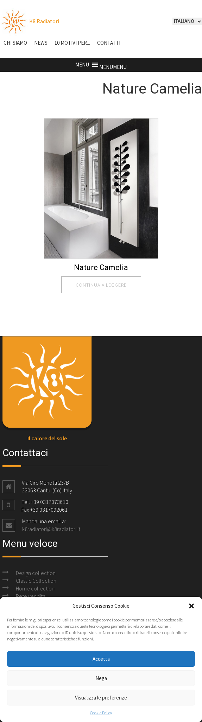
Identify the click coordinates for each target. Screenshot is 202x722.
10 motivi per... (72, 42)
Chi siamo (15, 42)
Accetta (101, 659)
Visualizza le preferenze (101, 697)
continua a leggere (101, 285)
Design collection (36, 572)
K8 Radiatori (29, 21)
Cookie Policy (101, 712)
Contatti (108, 42)
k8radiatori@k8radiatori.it (51, 528)
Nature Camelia (101, 267)
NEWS (41, 42)
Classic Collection (36, 580)
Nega (101, 678)
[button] (191, 605)
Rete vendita (30, 596)
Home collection (35, 588)
